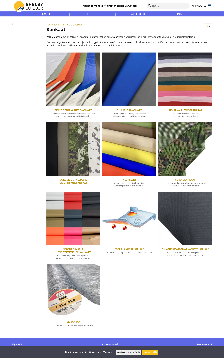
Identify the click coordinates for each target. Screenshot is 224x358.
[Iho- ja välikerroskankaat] (185, 86)
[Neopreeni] (129, 155)
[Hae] (168, 6)
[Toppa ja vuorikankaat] (129, 227)
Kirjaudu (197, 5)
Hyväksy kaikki (150, 352)
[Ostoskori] (205, 5)
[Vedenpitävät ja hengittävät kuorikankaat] (73, 227)
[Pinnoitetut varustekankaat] (73, 86)
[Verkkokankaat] (185, 155)
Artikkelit (138, 14)
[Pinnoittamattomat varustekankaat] (185, 227)
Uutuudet (92, 14)
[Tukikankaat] (73, 297)
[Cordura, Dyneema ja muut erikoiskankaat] (73, 155)
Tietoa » (107, 352)
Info (180, 14)
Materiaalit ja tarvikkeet (71, 24)
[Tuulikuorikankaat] (129, 86)
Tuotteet (47, 14)
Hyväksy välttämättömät (128, 352)
